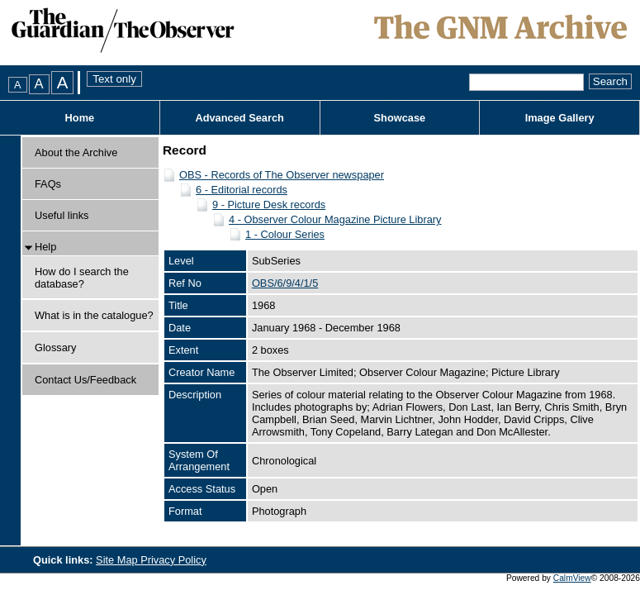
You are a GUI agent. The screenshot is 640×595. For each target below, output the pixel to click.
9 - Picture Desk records (268, 204)
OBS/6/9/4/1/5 (285, 283)
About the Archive (76, 152)
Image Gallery (560, 118)
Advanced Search (239, 118)
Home (80, 118)
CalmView (572, 578)
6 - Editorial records (241, 189)
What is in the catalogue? (94, 315)
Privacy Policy (173, 560)
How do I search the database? (82, 277)
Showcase (400, 118)
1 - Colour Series (285, 234)
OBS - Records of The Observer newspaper (281, 175)
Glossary (56, 347)
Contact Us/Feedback (85, 380)
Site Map (118, 560)
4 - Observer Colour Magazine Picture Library (335, 219)
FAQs (48, 184)
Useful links (61, 215)
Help (45, 246)
